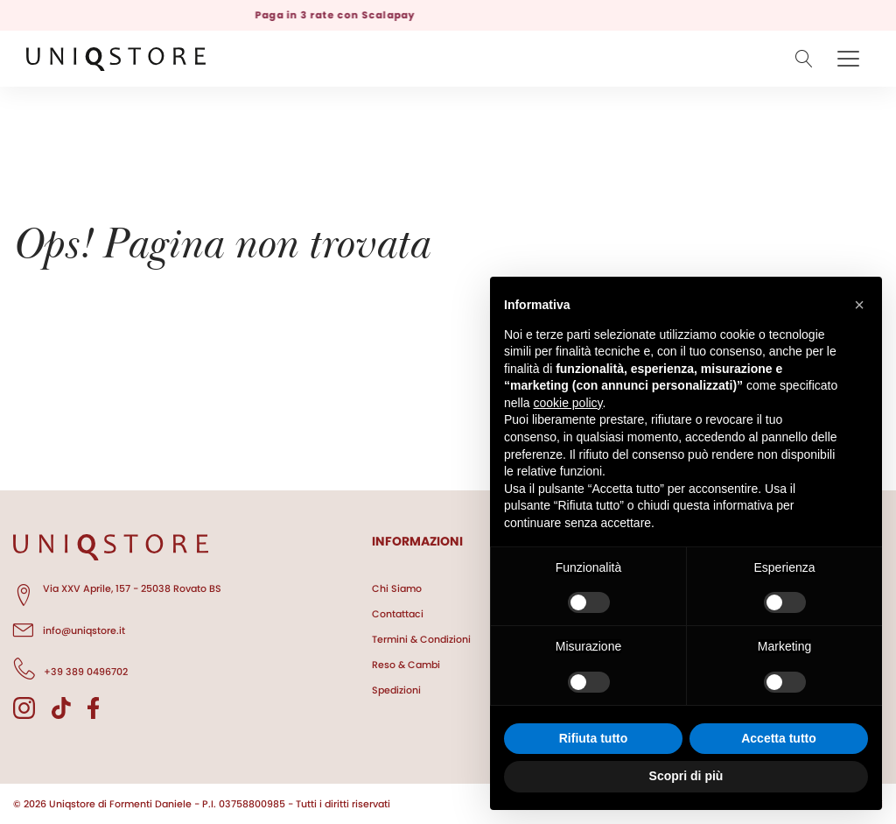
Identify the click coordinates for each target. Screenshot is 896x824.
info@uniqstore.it (69, 627)
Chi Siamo (397, 588)
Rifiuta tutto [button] (593, 738)
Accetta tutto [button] (778, 738)
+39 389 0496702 (70, 669)
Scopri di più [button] (686, 776)
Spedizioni (396, 690)
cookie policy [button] (567, 403)
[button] (859, 305)
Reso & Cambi (406, 665)
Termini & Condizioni (421, 639)
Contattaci (398, 614)
